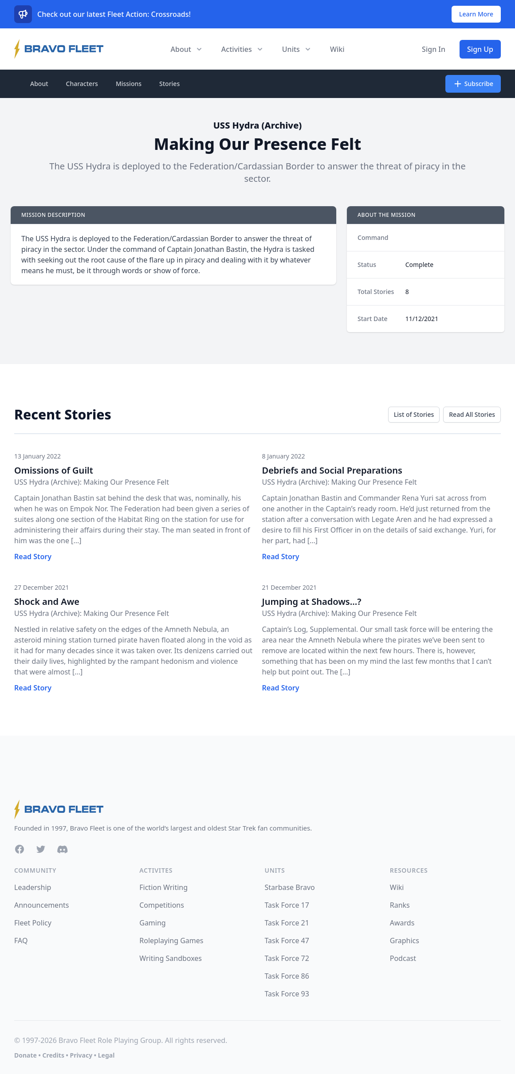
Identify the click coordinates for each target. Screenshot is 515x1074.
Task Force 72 (287, 958)
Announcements (41, 905)
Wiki (337, 49)
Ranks (400, 905)
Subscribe (473, 84)
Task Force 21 (287, 923)
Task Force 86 (287, 976)
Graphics (404, 940)
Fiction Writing (163, 887)
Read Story (32, 556)
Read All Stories (472, 414)
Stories (169, 83)
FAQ (21, 940)
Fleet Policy (32, 923)
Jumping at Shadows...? (312, 602)
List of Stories (414, 414)
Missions (129, 83)
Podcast (403, 958)
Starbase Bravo (290, 887)
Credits (53, 1055)
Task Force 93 (287, 994)
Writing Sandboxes (170, 958)
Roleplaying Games (171, 940)
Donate (25, 1055)
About (39, 83)
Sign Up (480, 49)
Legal (106, 1055)
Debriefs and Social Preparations (332, 470)
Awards (402, 923)
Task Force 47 (287, 940)
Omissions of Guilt (53, 470)
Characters (82, 83)
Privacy (81, 1055)
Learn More (476, 14)
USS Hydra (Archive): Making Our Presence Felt (91, 482)
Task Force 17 (287, 905)
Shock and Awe (46, 602)
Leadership (32, 887)
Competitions (161, 905)
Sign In (433, 49)
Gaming (152, 923)
